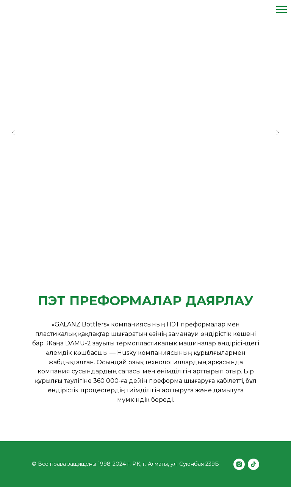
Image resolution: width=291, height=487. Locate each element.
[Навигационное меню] (281, 9)
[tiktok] (253, 464)
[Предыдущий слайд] (13, 132)
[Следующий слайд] (277, 132)
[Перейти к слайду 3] (149, 254)
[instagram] (239, 464)
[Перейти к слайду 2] (142, 254)
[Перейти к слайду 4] (157, 254)
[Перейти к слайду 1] (134, 254)
